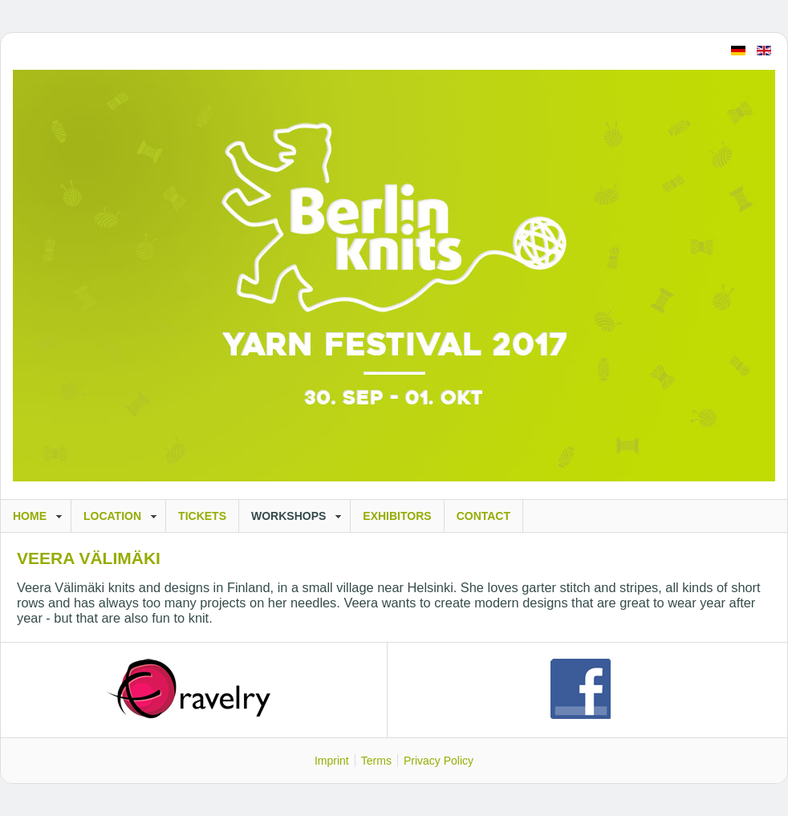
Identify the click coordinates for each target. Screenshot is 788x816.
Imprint (332, 760)
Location (112, 515)
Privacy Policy (438, 760)
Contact (483, 515)
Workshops (288, 515)
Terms (376, 760)
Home (30, 515)
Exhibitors (397, 515)
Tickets (202, 515)
